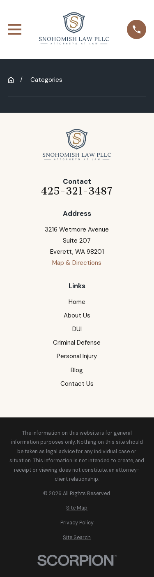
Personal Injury (77, 356)
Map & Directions (76, 263)
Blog (77, 370)
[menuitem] (77, 508)
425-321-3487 (77, 191)
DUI (77, 329)
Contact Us (77, 384)
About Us (77, 315)
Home (77, 302)
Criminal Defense (77, 342)
